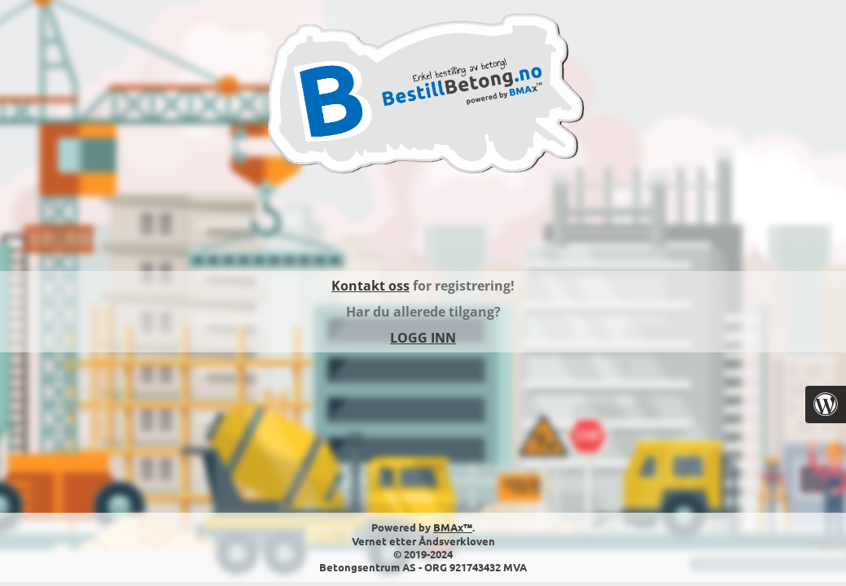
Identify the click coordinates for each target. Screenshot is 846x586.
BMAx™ (452, 527)
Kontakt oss (370, 286)
